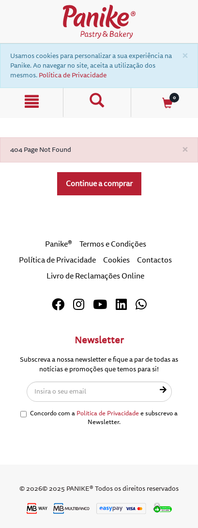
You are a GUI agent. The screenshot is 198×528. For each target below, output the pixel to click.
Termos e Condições (112, 244)
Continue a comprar (99, 183)
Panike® (58, 244)
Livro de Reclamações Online (95, 276)
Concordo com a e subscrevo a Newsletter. (99, 418)
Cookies (116, 260)
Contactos (154, 260)
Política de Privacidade (73, 75)
